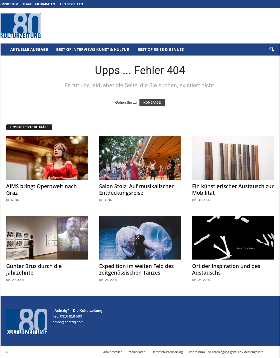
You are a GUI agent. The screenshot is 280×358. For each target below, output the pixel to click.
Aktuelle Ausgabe (29, 49)
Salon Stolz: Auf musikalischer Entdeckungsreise (136, 189)
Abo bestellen (71, 4)
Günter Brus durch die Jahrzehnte (34, 269)
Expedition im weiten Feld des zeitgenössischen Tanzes (136, 269)
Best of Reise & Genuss (161, 49)
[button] (272, 49)
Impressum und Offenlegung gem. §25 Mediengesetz (226, 352)
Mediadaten (45, 4)
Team (26, 4)
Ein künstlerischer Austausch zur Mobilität (233, 189)
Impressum (9, 4)
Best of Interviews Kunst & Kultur (92, 49)
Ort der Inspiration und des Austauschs (226, 269)
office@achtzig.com (68, 322)
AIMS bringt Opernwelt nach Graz (41, 189)
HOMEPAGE (152, 102)
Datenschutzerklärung (167, 352)
